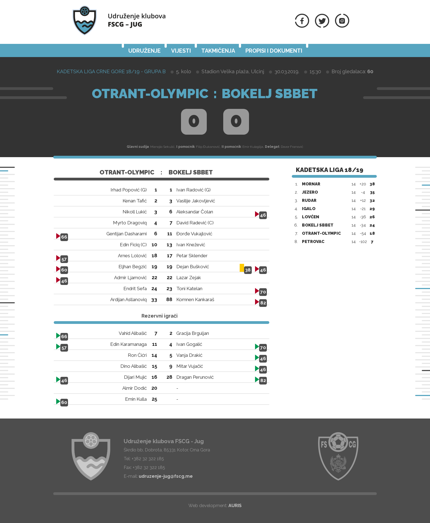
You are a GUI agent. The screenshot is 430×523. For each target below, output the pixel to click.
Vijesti (181, 50)
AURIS (235, 505)
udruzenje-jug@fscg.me (166, 476)
